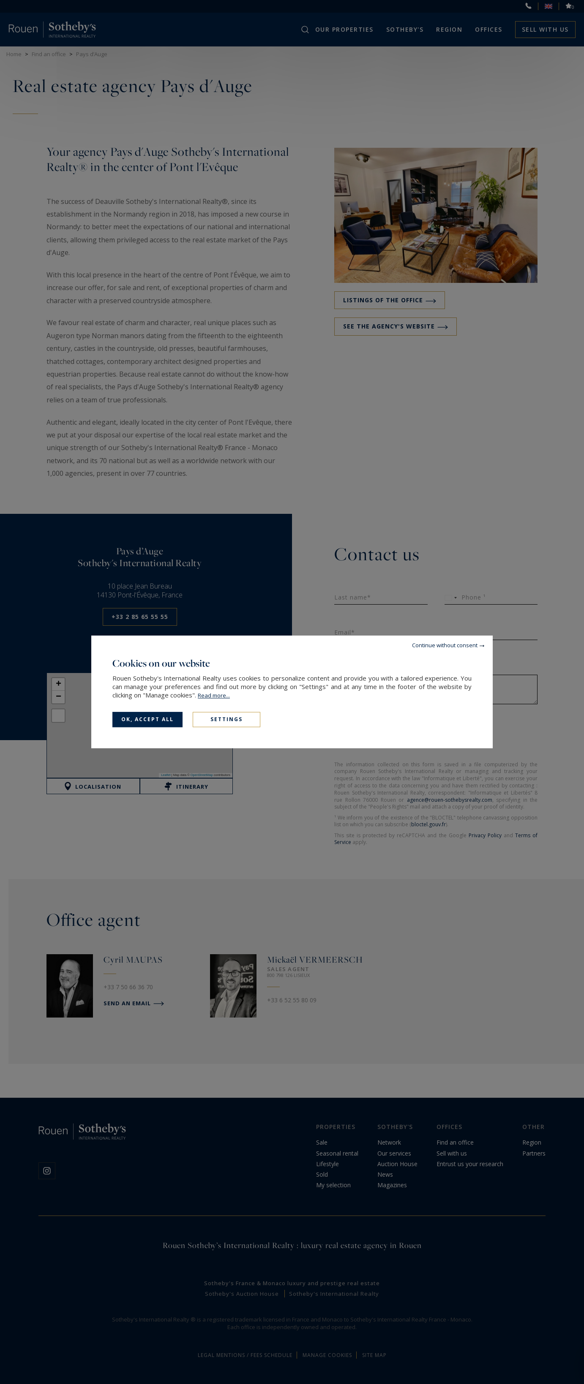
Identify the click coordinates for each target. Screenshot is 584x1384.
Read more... (214, 695)
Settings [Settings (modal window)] (226, 719)
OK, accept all (147, 719)
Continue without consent (445, 645)
